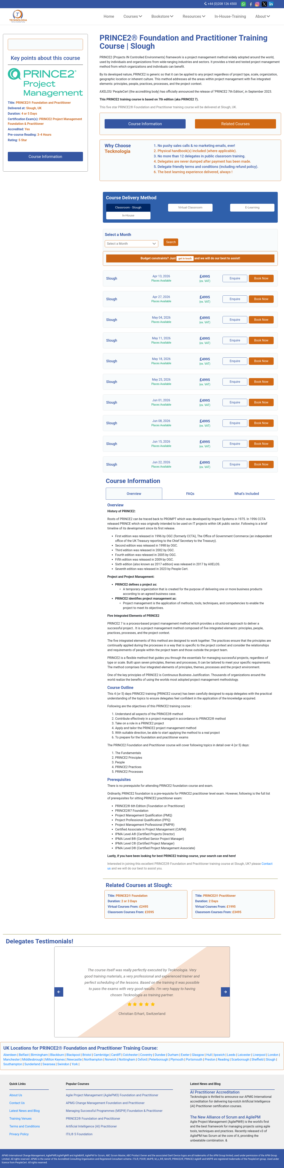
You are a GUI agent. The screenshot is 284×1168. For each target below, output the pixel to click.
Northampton (93, 1051)
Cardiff (115, 1047)
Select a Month (118, 226)
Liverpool (259, 1047)
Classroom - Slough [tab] (125, 207)
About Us (15, 1087)
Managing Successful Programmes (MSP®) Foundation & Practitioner (114, 1103)
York (75, 1056)
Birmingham (39, 1047)
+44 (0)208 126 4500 (220, 4)
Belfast (24, 1047)
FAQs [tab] (190, 486)
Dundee (160, 1047)
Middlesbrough (32, 1051)
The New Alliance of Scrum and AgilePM (225, 1109)
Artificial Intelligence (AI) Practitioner (91, 1118)
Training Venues (20, 1110)
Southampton (12, 1056)
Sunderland (32, 1056)
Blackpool (73, 1047)
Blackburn (57, 1047)
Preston (210, 1051)
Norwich (110, 1051)
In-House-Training (230, 16)
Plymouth (177, 1051)
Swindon (63, 1056)
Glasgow (198, 1047)
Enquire (235, 270)
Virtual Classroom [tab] (168, 207)
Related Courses (235, 123)
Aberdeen (10, 1047)
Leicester (244, 1047)
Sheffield (257, 1051)
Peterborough (158, 1051)
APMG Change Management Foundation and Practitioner (105, 1095)
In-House (255, 207)
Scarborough (240, 1051)
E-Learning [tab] (211, 207)
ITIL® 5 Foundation (79, 1126)
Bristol (86, 1047)
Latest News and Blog (24, 1103)
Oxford (142, 1051)
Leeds (231, 1047)
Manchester (11, 1051)
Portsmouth (194, 1051)
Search (171, 234)
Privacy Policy (19, 1126)
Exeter (185, 1047)
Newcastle (74, 1051)
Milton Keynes (55, 1051)
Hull (209, 1047)
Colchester (130, 1047)
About (262, 16)
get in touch (185, 250)
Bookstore (162, 16)
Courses (133, 16)
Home (109, 16)
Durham (173, 1047)
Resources (194, 16)
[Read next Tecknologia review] (67, 983)
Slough (270, 1051)
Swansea (48, 1056)
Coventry (146, 1047)
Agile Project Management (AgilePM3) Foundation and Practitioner (112, 1087)
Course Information (45, 156)
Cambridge (101, 1047)
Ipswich (219, 1047)
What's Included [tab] (246, 486)
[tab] (126, 208)
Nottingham (127, 1051)
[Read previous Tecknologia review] (217, 983)
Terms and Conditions (24, 1118)
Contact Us (17, 1095)
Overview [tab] (134, 486)
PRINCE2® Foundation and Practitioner (93, 1110)
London (273, 1047)
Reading (223, 1051)
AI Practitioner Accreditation (214, 1084)
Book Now (261, 270)
